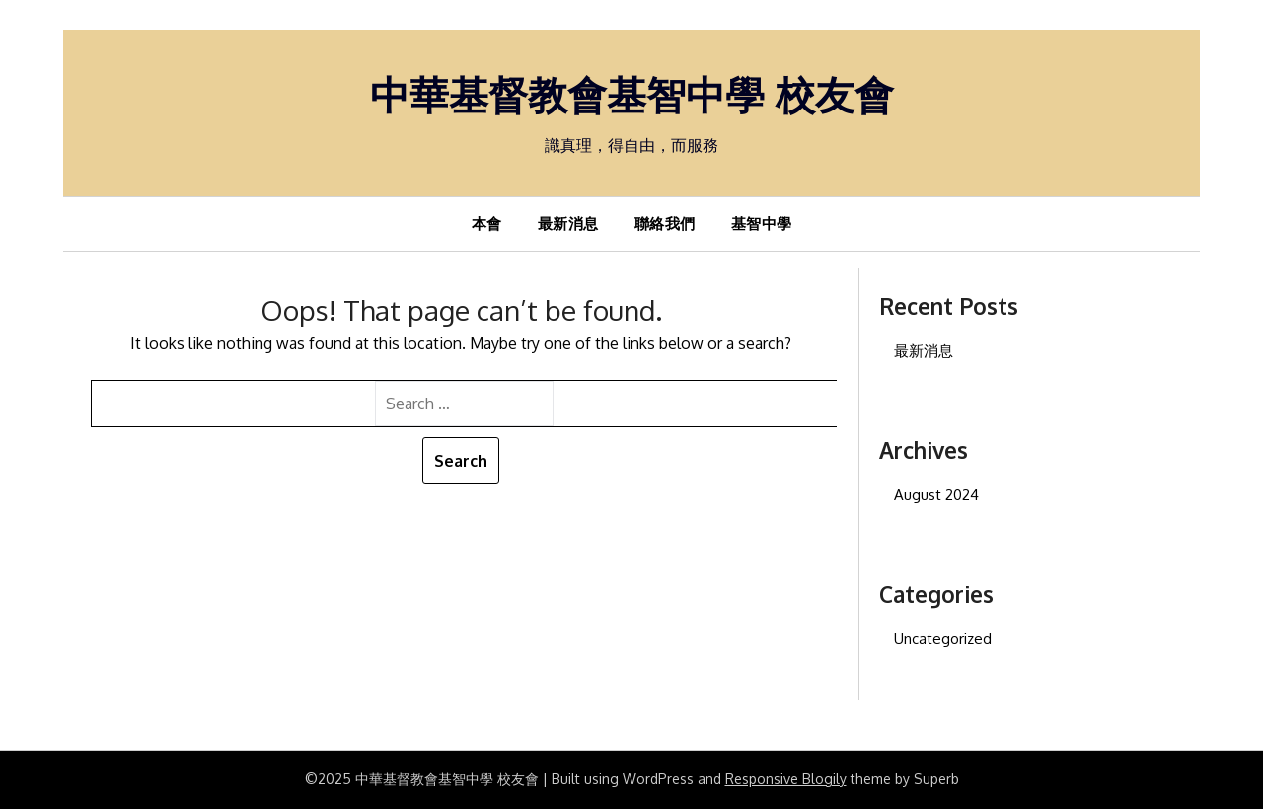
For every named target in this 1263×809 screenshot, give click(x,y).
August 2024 (936, 494)
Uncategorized (943, 638)
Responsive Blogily (786, 779)
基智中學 (761, 223)
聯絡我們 (665, 223)
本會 (487, 223)
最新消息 (568, 223)
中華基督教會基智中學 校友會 (632, 93)
